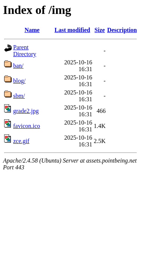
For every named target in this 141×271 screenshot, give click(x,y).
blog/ (19, 81)
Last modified (72, 30)
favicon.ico (26, 126)
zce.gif (21, 141)
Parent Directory (24, 50)
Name (31, 30)
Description (122, 30)
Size (99, 30)
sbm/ (19, 96)
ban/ (18, 65)
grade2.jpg (26, 111)
